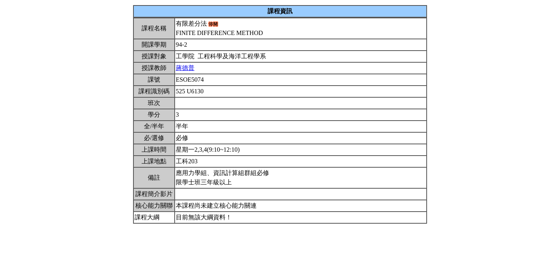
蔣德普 (185, 68)
